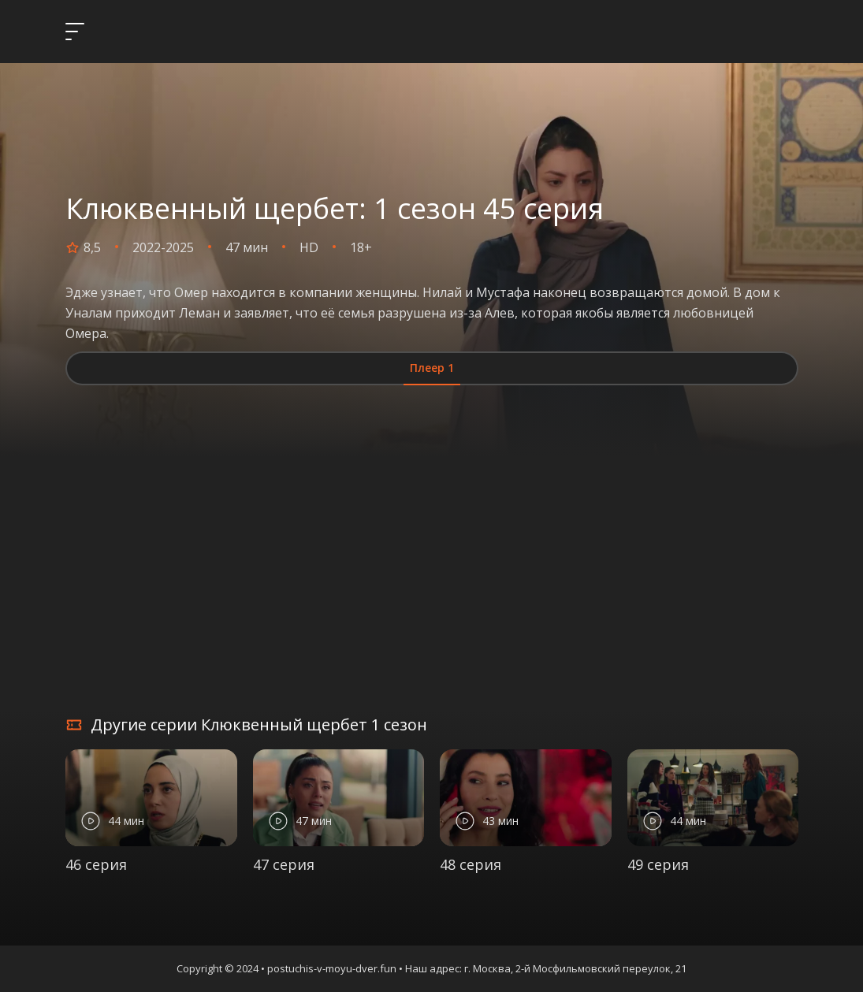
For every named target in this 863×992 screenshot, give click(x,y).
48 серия (470, 864)
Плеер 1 (432, 367)
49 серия (658, 864)
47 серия (283, 864)
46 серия (96, 864)
